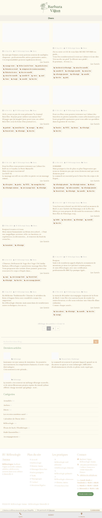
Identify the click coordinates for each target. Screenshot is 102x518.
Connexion (95, 510)
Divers (6, 410)
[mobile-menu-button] (51, 515)
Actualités (8, 401)
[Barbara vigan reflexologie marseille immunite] (7, 355)
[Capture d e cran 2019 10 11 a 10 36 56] (25, 207)
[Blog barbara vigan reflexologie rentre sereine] (7, 376)
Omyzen (52, 510)
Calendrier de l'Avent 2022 (14, 419)
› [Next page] (58, 328)
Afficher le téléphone (88, 475)
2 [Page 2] (53, 328)
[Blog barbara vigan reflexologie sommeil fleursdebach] (55, 355)
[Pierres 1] (76, 95)
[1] (25, 32)
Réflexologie (9, 423)
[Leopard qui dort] (76, 147)
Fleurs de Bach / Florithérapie (16, 428)
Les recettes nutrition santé (15, 414)
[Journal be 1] (25, 95)
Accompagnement (11, 437)
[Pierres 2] (25, 147)
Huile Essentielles (11, 432)
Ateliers (7, 405)
